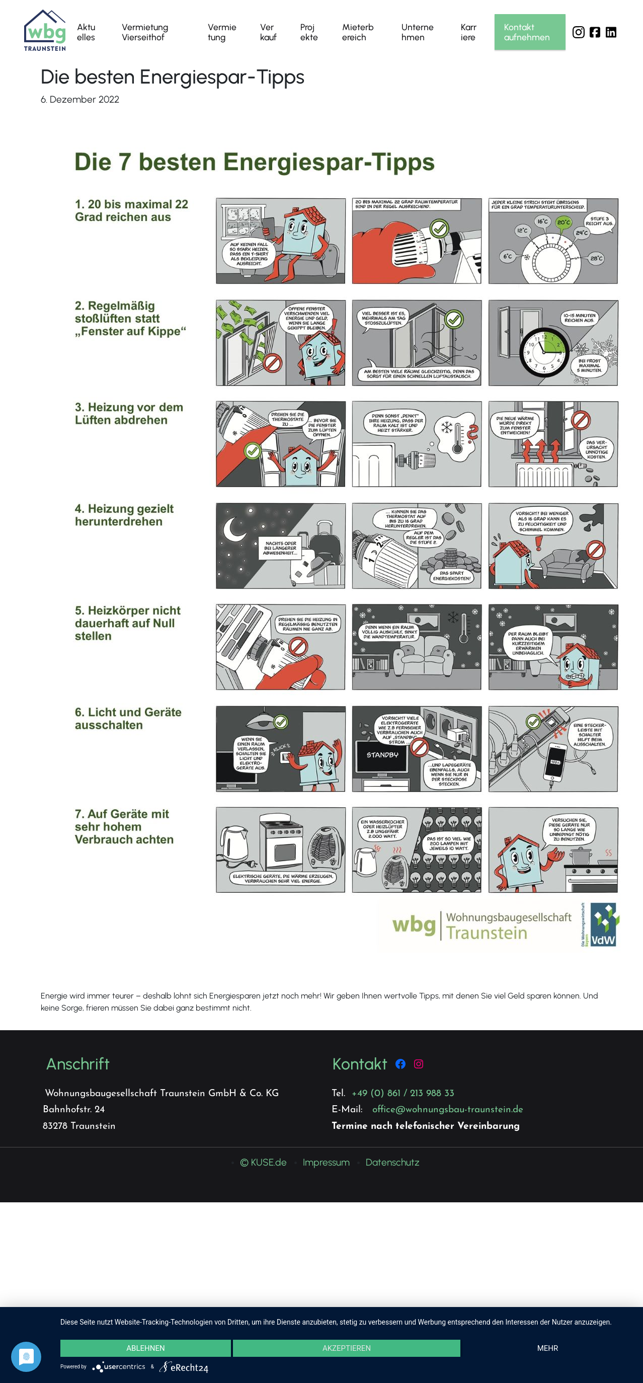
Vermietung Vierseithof (145, 32)
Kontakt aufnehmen (527, 32)
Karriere (468, 32)
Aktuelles (86, 32)
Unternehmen (417, 32)
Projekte (309, 32)
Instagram (579, 32)
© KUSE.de (263, 1162)
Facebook (595, 32)
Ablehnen (145, 1347)
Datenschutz (393, 1162)
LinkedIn (611, 32)
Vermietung (222, 32)
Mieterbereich (358, 32)
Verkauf (268, 32)
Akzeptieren (347, 1347)
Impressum (326, 1162)
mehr (547, 1347)
